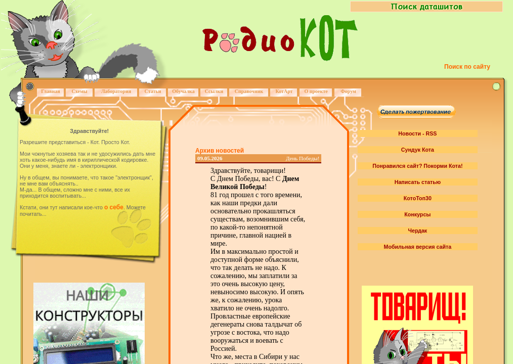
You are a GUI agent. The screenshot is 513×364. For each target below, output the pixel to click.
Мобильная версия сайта (418, 247)
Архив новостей (219, 150)
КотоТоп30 (418, 198)
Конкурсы (417, 214)
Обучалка (183, 91)
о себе (113, 207)
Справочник (249, 91)
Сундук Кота (417, 150)
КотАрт (283, 91)
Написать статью (418, 182)
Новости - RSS (417, 133)
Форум (348, 91)
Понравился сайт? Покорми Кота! (417, 166)
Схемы (79, 91)
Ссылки (214, 91)
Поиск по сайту (467, 66)
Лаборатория (116, 91)
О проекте (315, 91)
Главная (50, 91)
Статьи (153, 91)
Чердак (418, 231)
